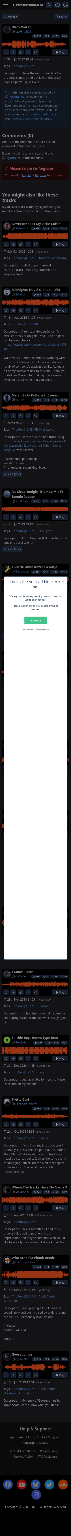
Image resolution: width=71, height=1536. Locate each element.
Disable (35, 620)
